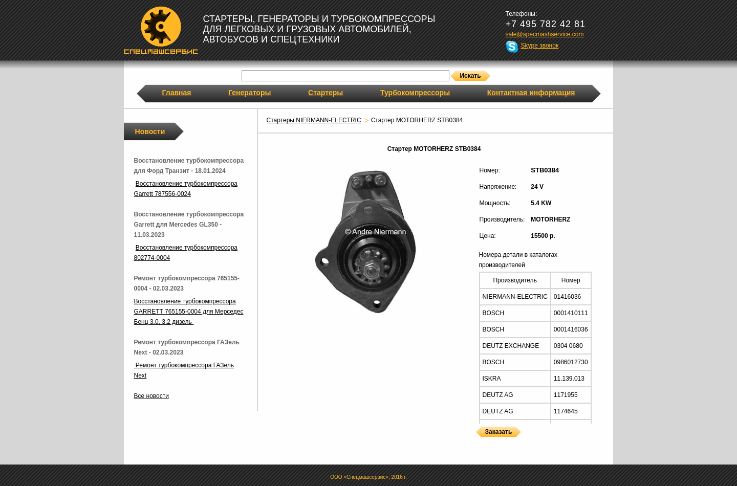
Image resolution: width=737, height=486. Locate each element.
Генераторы (249, 93)
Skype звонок (540, 45)
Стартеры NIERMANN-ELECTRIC (314, 120)
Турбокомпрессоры (415, 93)
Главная (176, 93)
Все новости (151, 396)
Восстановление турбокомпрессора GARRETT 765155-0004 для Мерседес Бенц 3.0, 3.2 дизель (189, 311)
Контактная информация (531, 93)
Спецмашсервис (161, 30)
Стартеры (325, 93)
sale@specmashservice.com (545, 34)
